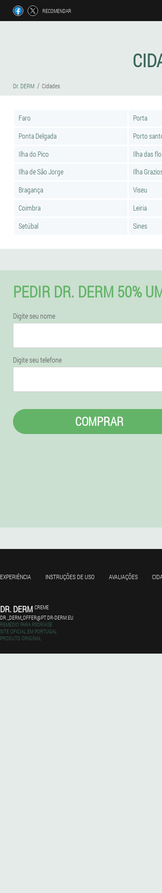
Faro (25, 117)
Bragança (31, 189)
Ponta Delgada (38, 135)
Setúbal (28, 225)
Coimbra (30, 207)
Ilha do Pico (34, 153)
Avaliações (123, 577)
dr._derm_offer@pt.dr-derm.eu (36, 617)
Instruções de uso (70, 577)
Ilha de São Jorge (41, 171)
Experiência (15, 577)
